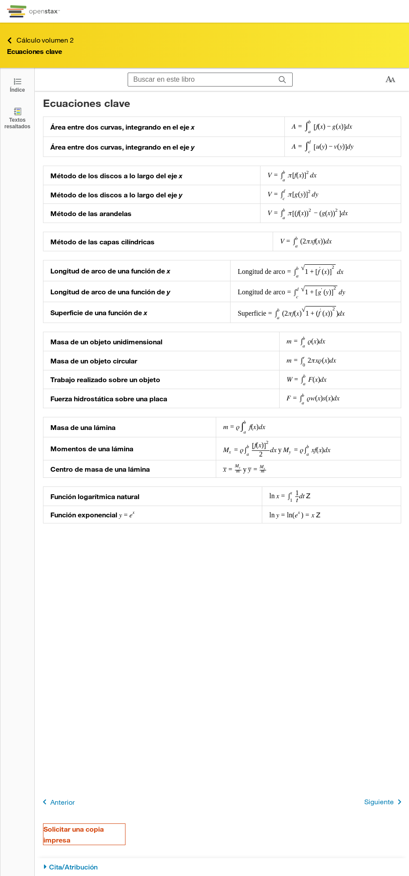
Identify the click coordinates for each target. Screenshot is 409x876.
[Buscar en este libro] (200, 80)
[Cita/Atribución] (222, 867)
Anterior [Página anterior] (57, 801)
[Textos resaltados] (17, 118)
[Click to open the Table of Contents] (17, 84)
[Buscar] (282, 80)
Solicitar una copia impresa (73, 834)
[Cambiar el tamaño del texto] (390, 79)
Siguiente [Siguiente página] (384, 801)
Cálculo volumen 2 (40, 40)
